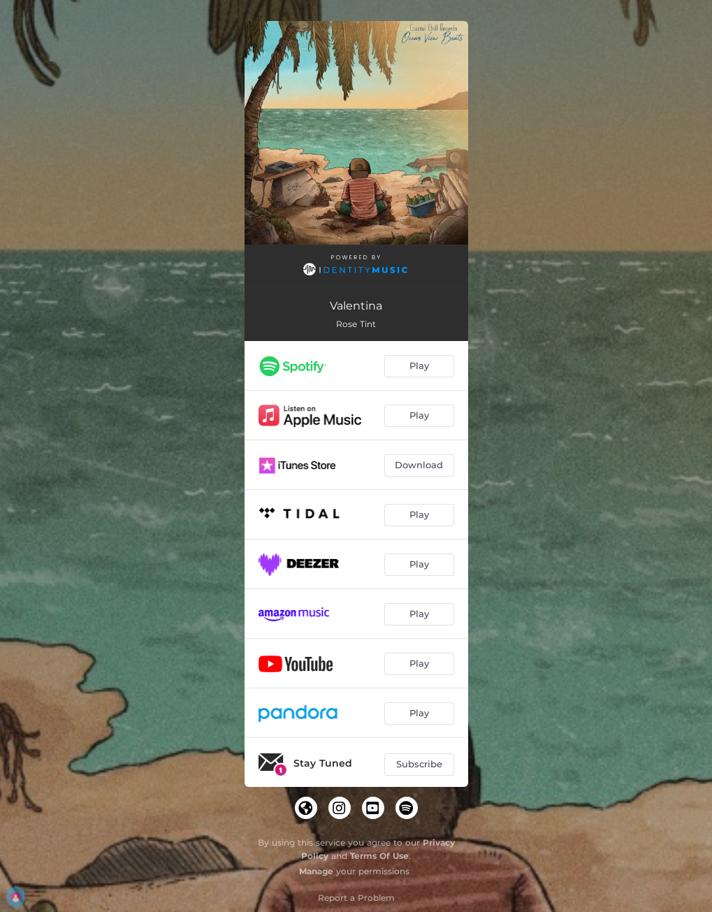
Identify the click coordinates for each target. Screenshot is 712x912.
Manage (316, 871)
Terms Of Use (379, 856)
